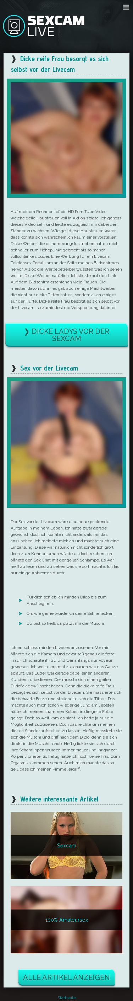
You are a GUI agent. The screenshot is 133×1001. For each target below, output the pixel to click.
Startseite (66, 997)
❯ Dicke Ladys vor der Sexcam (66, 335)
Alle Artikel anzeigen (66, 977)
